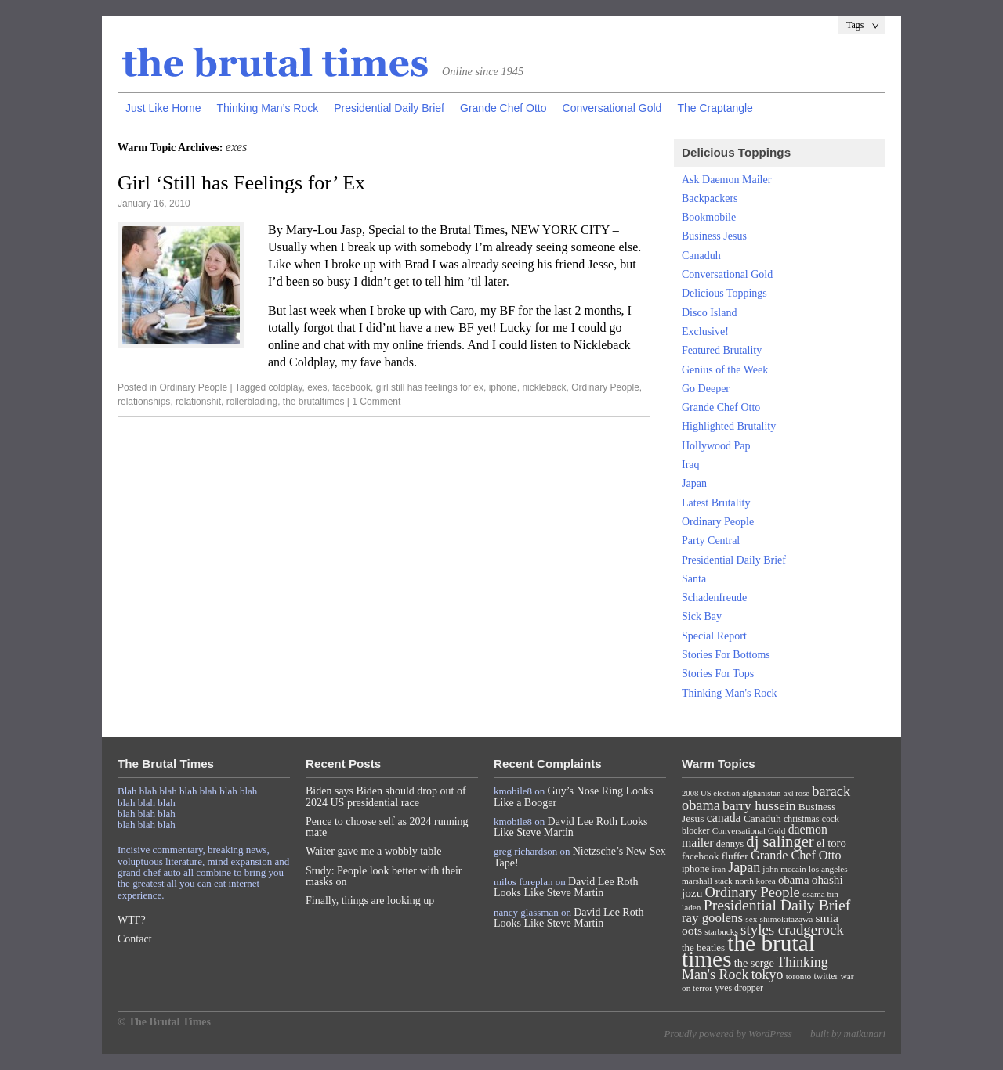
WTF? (132, 920)
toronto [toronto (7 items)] (799, 976)
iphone (503, 387)
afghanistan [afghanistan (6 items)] (761, 793)
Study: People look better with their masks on (384, 876)
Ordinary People (193, 387)
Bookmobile (709, 217)
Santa (694, 579)
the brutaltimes (314, 401)
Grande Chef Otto (503, 108)
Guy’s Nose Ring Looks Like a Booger (574, 796)
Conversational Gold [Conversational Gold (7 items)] (749, 830)
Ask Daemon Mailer (726, 180)
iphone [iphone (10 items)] (695, 868)
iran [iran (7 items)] (719, 869)
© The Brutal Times (164, 1022)
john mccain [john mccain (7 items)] (784, 869)
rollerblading (251, 401)
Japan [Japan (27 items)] (744, 867)
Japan (694, 483)
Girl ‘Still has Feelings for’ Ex (241, 182)
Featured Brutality (722, 350)
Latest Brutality (716, 503)
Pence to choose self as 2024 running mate (387, 827)
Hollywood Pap (716, 446)
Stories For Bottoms (726, 655)
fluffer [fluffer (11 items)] (735, 856)
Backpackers (710, 198)
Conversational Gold (612, 108)
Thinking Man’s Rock (267, 108)
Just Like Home (163, 108)
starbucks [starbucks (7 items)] (721, 931)
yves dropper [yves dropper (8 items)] (739, 987)
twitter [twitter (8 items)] (826, 976)
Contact (135, 939)
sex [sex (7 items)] (751, 919)
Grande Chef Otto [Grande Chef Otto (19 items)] (796, 855)
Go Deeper (706, 388)
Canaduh (701, 255)
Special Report (714, 636)
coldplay (285, 387)
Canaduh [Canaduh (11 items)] (762, 818)
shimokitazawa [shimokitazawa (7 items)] (786, 919)
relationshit (198, 401)
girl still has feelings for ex (429, 387)
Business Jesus (714, 236)
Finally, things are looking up (370, 900)
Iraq (691, 464)
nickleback (544, 387)
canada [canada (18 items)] (724, 817)
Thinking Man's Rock (729, 693)
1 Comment (376, 401)
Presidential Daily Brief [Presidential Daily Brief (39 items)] (777, 904)
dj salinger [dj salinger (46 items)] (779, 841)
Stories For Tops (718, 673)
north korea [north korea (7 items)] (755, 880)
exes (317, 387)
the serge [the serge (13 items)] (754, 963)
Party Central (711, 540)
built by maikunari (847, 1033)
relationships (144, 401)
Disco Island (709, 313)
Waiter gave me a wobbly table (373, 851)
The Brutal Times (276, 63)
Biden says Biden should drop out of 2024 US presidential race (386, 796)
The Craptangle (715, 108)
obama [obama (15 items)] (793, 880)
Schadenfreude (714, 597)
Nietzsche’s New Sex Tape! (580, 856)
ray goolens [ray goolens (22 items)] (712, 917)
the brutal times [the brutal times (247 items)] (748, 951)
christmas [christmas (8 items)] (801, 818)
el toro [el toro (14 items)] (831, 843)
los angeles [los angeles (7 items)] (828, 869)
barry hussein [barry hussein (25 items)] (758, 805)
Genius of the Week (725, 370)
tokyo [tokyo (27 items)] (767, 974)
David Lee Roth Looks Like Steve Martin (571, 827)
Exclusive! (705, 331)
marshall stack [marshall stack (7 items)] (707, 880)
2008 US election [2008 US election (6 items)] (711, 793)
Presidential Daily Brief (389, 108)
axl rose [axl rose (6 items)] (796, 793)
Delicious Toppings (724, 293)
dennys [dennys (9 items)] (730, 843)
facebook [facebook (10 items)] (700, 856)
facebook (351, 387)
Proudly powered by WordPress (727, 1033)
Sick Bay (702, 616)
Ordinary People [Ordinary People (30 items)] (752, 892)
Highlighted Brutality (729, 426)
